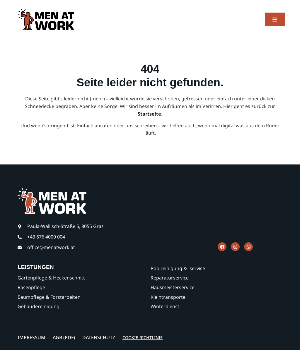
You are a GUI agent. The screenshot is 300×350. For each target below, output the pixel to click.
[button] (275, 20)
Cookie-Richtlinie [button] (142, 337)
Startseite (149, 114)
